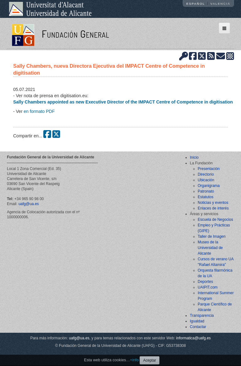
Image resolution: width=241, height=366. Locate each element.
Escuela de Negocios (215, 219)
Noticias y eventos (213, 202)
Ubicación (206, 180)
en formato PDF (39, 111)
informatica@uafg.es (193, 338)
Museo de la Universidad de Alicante (210, 248)
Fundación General (75, 33)
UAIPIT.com (207, 287)
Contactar (198, 327)
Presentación (209, 169)
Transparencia (202, 315)
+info (134, 360)
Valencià (220, 3)
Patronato (206, 191)
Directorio (206, 174)
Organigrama (209, 185)
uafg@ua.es (29, 204)
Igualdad (197, 321)
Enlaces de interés (213, 208)
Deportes (205, 281)
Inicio (194, 157)
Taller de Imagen (212, 236)
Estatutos (205, 197)
